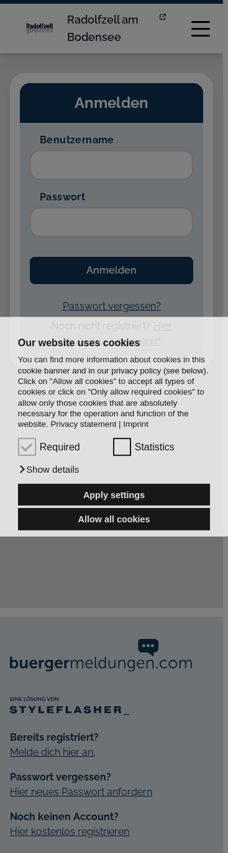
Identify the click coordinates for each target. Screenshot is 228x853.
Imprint (135, 424)
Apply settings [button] (114, 494)
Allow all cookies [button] (114, 519)
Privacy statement (83, 424)
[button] (49, 470)
